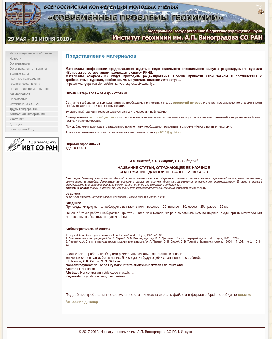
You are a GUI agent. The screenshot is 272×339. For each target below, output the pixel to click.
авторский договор (187, 102)
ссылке (244, 295)
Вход (258, 5)
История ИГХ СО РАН (25, 103)
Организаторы (20, 63)
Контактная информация (27, 114)
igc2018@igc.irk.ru (168, 132)
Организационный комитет (29, 68)
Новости (16, 58)
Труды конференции (24, 109)
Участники (17, 119)
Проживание (18, 98)
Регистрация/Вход (22, 129)
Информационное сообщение (31, 53)
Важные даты (19, 73)
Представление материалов (29, 88)
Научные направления (25, 78)
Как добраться (20, 93)
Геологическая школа (25, 83)
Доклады (16, 124)
